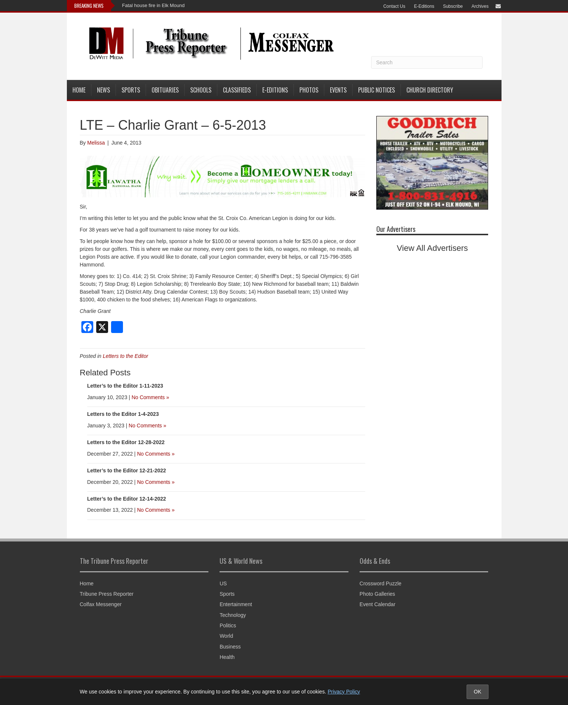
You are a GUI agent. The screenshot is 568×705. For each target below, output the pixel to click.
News (103, 89)
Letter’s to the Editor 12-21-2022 (126, 470)
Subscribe (452, 6)
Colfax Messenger (101, 604)
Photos (308, 89)
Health (227, 657)
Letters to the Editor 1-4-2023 (123, 414)
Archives (480, 6)
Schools (200, 89)
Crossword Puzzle (381, 583)
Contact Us (394, 6)
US (223, 583)
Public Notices (376, 89)
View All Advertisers (432, 248)
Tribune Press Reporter (107, 594)
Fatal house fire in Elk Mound (153, 5)
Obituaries (165, 89)
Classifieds (237, 89)
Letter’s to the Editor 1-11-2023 (125, 386)
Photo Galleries (377, 594)
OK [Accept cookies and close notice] (477, 692)
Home (78, 89)
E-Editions (424, 6)
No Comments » (150, 397)
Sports (130, 89)
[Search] (427, 62)
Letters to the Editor (125, 356)
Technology (233, 615)
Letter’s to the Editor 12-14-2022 (126, 499)
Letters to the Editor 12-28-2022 (126, 442)
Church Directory (429, 89)
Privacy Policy (344, 692)
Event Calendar (378, 604)
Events (338, 89)
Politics (228, 625)
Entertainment (236, 604)
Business (230, 647)
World (226, 636)
